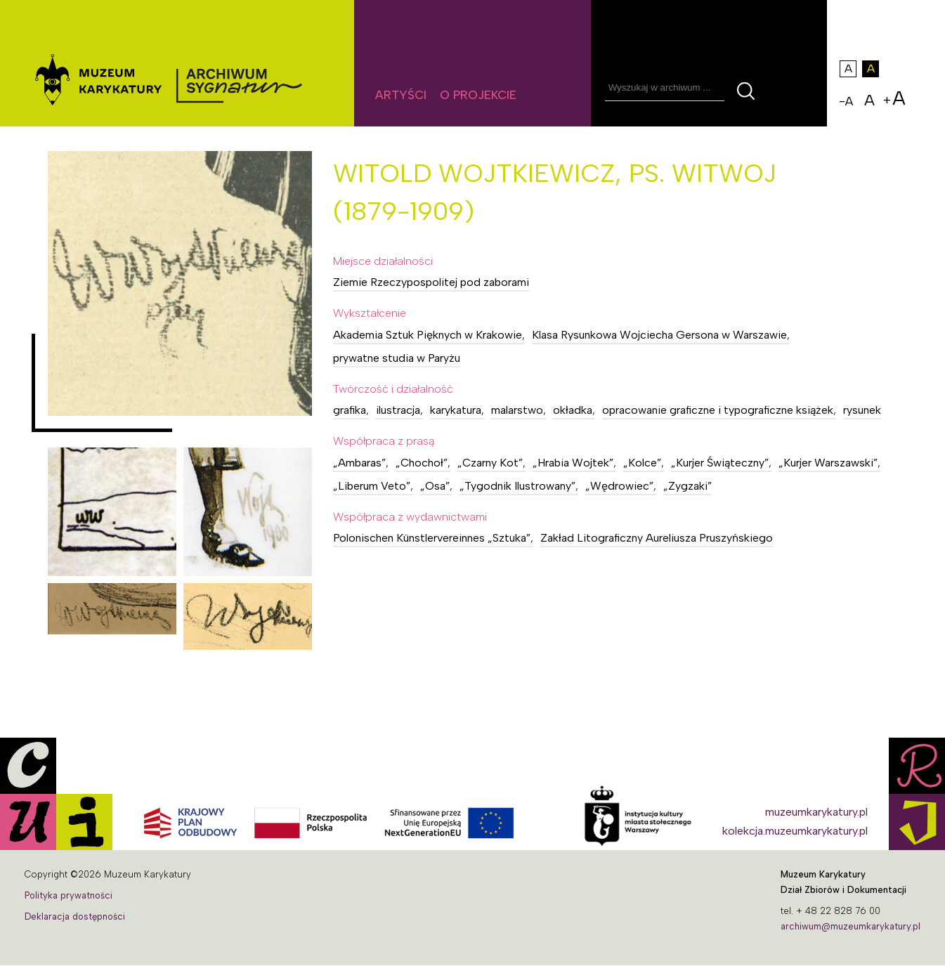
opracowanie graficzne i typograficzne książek (717, 410)
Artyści (400, 95)
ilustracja (398, 410)
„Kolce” (642, 462)
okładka (572, 410)
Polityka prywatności (68, 895)
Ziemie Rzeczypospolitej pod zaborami (431, 282)
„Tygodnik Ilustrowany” (517, 485)
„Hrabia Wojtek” (573, 462)
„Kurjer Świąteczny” (720, 462)
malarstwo (517, 410)
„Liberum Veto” (371, 485)
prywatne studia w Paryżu (396, 358)
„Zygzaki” (687, 485)
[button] (180, 283)
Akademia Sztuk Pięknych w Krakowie (427, 334)
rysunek (862, 410)
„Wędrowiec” (619, 485)
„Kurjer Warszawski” (828, 462)
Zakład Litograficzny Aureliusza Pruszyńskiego (656, 537)
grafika (349, 410)
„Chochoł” (422, 462)
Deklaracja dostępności (75, 916)
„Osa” (435, 485)
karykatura (455, 410)
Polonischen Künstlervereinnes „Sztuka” (431, 537)
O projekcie (478, 95)
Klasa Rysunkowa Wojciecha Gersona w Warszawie (659, 334)
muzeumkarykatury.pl (816, 811)
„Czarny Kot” (490, 462)
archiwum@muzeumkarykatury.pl (850, 926)
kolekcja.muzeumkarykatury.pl (795, 830)
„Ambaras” (359, 462)
